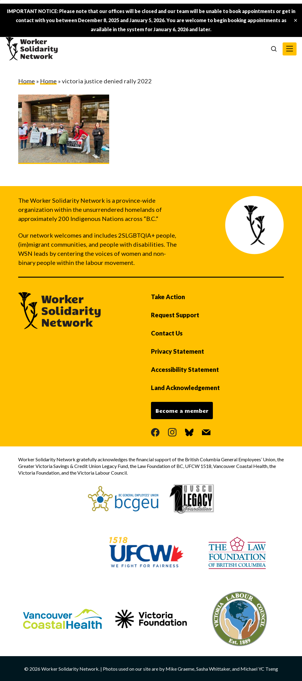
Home (26, 81)
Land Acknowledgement (185, 387)
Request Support (175, 315)
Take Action (168, 296)
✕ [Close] (295, 20)
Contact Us (167, 333)
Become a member (182, 411)
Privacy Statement (177, 351)
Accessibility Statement (185, 369)
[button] (290, 49)
